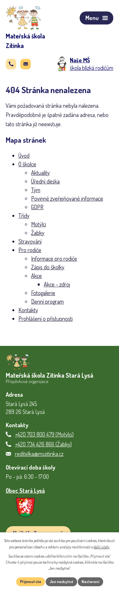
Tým (35, 189)
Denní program (47, 301)
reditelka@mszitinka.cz (39, 453)
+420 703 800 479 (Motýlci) (44, 434)
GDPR (37, 206)
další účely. (102, 547)
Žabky (37, 232)
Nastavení (90, 581)
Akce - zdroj (57, 284)
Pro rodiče (29, 249)
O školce (27, 164)
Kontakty (28, 309)
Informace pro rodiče (54, 258)
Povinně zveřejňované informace (67, 198)
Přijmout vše (30, 581)
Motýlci (38, 224)
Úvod (24, 155)
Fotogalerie (43, 292)
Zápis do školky (47, 267)
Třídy (24, 215)
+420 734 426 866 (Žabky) (43, 444)
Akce (36, 275)
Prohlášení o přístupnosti (45, 318)
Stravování (30, 241)
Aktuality (40, 172)
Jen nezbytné (61, 581)
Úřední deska (45, 181)
